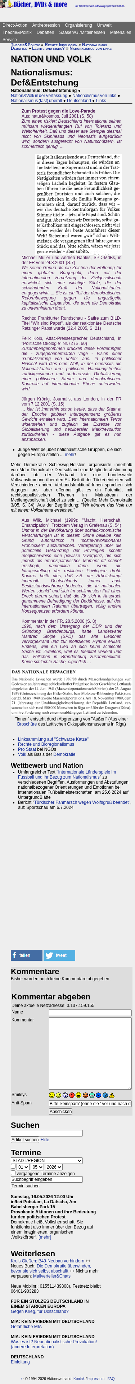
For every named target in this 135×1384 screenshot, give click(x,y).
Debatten (45, 32)
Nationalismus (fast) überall (36, 100)
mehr (70, 454)
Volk (22, 754)
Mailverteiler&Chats (52, 1276)
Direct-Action (15, 25)
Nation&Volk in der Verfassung (39, 95)
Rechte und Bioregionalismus (46, 744)
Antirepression (46, 25)
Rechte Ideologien (61, 44)
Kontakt (79, 1379)
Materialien (120, 32)
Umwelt (104, 25)
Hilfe (45, 1139)
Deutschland (79, 100)
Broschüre (27, 724)
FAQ (110, 1379)
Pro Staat (27, 749)
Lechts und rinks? (48, 48)
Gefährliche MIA (26, 1326)
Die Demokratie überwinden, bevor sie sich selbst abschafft (51, 1268)
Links (101, 100)
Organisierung (78, 25)
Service (10, 39)
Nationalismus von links (90, 48)
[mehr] (45, 1237)
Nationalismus (94, 44)
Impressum (95, 1379)
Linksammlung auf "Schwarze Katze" (53, 739)
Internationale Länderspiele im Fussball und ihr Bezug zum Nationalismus (67, 775)
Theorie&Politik (17, 32)
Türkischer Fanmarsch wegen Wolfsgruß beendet (81, 802)
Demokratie (64, 754)
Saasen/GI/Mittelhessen (82, 32)
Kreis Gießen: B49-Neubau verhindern (47, 1260)
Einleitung (20, 1362)
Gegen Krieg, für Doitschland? (40, 1311)
